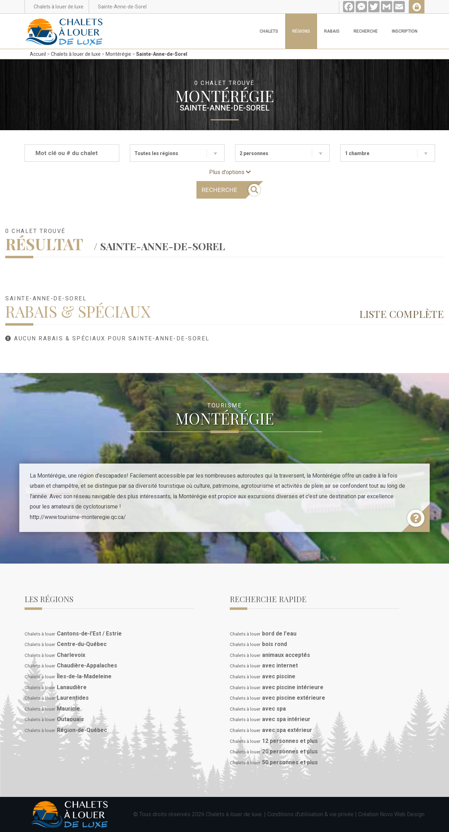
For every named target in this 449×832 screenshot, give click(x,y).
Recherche (366, 31)
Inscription (404, 31)
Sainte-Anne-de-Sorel (161, 54)
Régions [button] (301, 31)
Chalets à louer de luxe (76, 54)
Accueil (38, 54)
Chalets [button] (269, 31)
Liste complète (401, 313)
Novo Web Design (402, 814)
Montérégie (118, 54)
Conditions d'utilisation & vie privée (310, 814)
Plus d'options (230, 172)
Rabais (332, 31)
